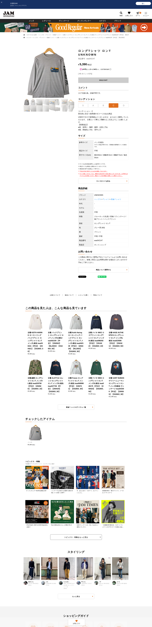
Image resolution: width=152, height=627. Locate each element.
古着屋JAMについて (17, 548)
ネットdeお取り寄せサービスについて (90, 574)
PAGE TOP (74, 610)
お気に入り (129, 15)
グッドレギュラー (84, 21)
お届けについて (55, 295)
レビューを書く (83, 295)
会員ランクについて (84, 561)
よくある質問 (48, 548)
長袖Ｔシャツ (57, 35)
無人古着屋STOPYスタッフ (121, 568)
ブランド (117, 21)
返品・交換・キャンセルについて (55, 555)
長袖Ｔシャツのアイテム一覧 (76, 314)
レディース (46, 21)
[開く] (143, 3)
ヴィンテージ (64, 21)
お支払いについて (16, 561)
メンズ (31, 21)
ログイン (81, 548)
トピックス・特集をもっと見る (76, 409)
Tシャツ (48, 35)
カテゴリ (102, 21)
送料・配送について (17, 568)
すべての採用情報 (118, 548)
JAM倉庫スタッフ (118, 561)
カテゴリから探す (32, 35)
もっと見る (76, 468)
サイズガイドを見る (103, 181)
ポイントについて (84, 568)
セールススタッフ (118, 555)
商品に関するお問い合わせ (53, 561)
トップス (41, 35)
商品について (97, 295)
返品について (69, 295)
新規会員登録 (82, 555)
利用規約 (47, 568)
